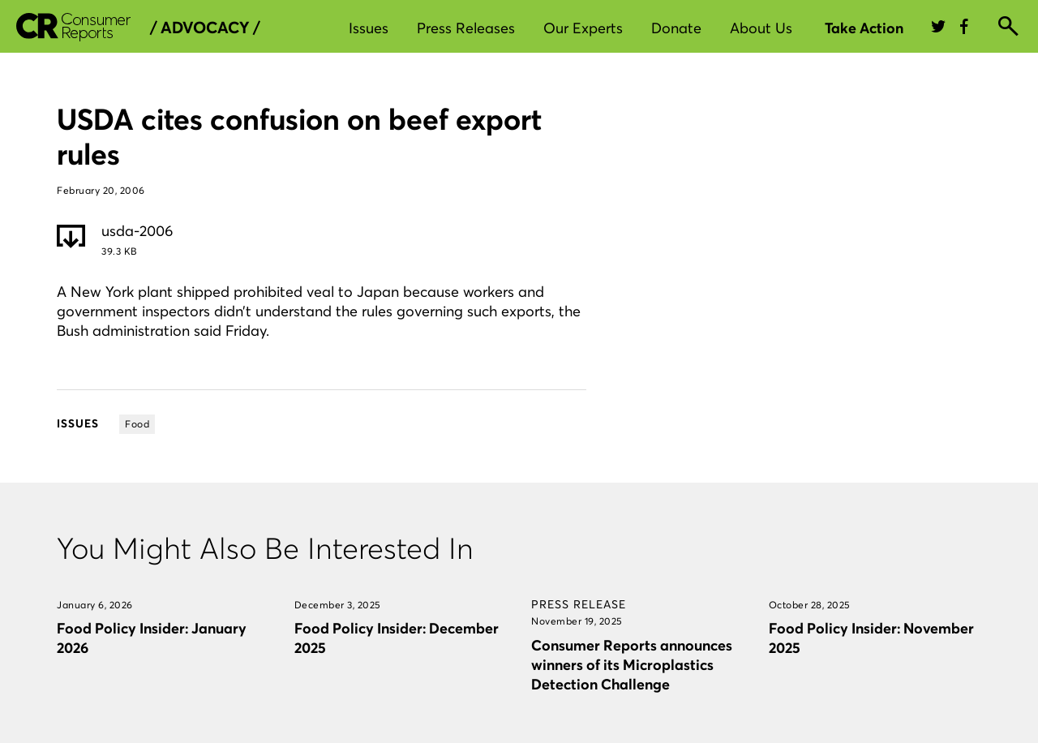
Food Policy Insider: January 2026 (152, 638)
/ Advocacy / (205, 27)
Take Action (864, 28)
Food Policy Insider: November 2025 (871, 638)
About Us (761, 28)
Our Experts (583, 28)
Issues (368, 28)
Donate (676, 28)
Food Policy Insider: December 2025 (396, 638)
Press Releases (466, 28)
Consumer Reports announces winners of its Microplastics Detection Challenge (631, 665)
